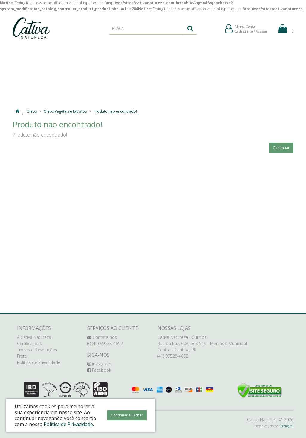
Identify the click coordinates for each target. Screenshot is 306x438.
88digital (287, 426)
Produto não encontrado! (115, 111)
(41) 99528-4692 (105, 343)
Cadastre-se (244, 32)
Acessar (261, 32)
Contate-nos (102, 337)
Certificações (29, 343)
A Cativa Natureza (34, 337)
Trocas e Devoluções (37, 350)
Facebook (99, 370)
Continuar (281, 147)
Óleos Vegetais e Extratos (65, 111)
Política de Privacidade (38, 362)
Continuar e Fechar (127, 415)
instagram (99, 364)
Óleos (32, 111)
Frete (22, 356)
